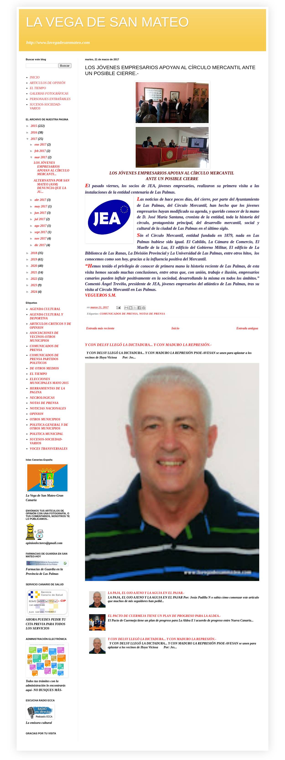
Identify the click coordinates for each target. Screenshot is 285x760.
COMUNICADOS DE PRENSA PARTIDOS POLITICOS (44, 359)
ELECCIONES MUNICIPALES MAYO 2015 (49, 381)
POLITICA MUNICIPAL (46, 434)
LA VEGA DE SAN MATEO (107, 22)
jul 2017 (40, 219)
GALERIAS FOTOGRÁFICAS (49, 93)
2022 (34, 278)
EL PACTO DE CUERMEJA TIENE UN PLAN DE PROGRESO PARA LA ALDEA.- (164, 616)
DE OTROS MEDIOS (44, 368)
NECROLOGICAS (42, 397)
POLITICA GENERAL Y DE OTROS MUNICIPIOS (49, 426)
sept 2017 (41, 232)
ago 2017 (40, 225)
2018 (34, 253)
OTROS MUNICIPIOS (45, 419)
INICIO (35, 77)
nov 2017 (40, 238)
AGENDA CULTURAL (45, 309)
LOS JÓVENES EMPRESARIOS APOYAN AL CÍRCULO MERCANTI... (51, 168)
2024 (34, 291)
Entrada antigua (247, 328)
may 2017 (41, 206)
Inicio (175, 328)
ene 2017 (40, 144)
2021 (34, 272)
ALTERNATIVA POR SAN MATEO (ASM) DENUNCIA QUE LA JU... (52, 186)
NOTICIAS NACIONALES (48, 408)
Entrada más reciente (100, 328)
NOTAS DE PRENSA (152, 313)
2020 (34, 266)
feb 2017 (40, 151)
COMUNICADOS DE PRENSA (119, 313)
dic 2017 (40, 245)
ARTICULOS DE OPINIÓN (47, 83)
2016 (34, 132)
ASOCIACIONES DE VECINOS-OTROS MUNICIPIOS (44, 336)
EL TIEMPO (38, 88)
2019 (34, 259)
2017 (34, 139)
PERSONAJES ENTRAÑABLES (50, 99)
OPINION (37, 414)
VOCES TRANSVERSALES (48, 448)
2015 (34, 126)
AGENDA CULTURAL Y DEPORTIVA (46, 316)
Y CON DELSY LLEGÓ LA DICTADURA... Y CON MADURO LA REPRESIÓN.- (148, 345)
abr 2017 (40, 200)
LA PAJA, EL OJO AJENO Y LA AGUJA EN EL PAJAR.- (146, 593)
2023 (34, 285)
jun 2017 (40, 213)
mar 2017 (41, 157)
